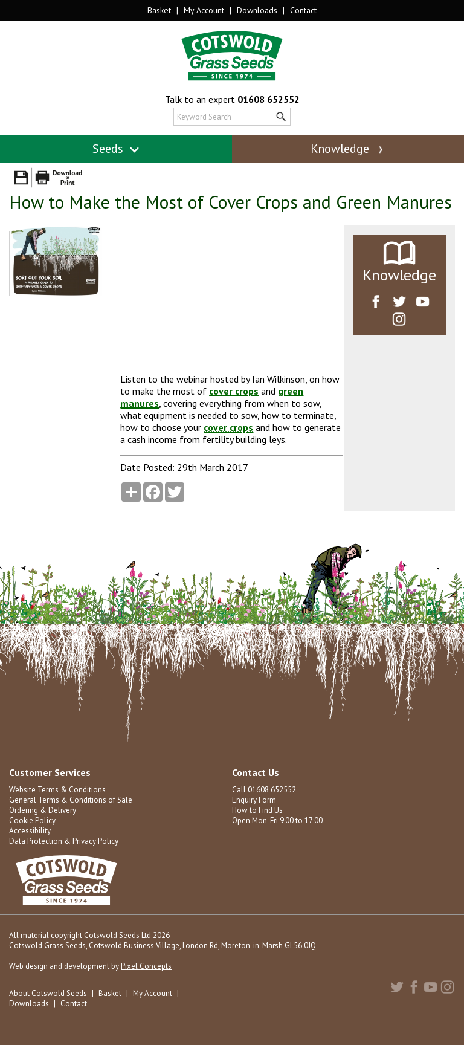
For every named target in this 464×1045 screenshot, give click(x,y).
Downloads (257, 10)
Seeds (116, 149)
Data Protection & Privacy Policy (63, 841)
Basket (159, 10)
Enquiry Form (254, 800)
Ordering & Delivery (42, 810)
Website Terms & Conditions (57, 790)
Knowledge (348, 149)
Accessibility (30, 831)
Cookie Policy (32, 820)
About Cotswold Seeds (48, 993)
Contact (303, 10)
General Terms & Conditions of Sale (70, 800)
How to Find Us (257, 810)
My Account (204, 10)
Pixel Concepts (146, 966)
